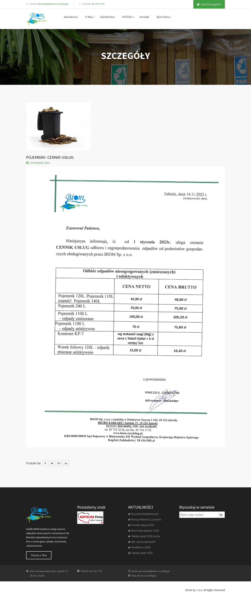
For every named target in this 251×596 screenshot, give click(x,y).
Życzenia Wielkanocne (143, 514)
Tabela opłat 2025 (140, 553)
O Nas (89, 17)
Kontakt (144, 17)
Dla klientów (107, 17)
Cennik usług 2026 (141, 525)
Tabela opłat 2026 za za (144, 536)
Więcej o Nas (39, 555)
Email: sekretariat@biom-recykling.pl (151, 571)
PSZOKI (127, 17)
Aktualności (71, 17)
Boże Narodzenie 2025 (143, 530)
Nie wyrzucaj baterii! (141, 541)
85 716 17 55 (98, 3)
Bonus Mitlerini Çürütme (144, 519)
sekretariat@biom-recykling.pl (52, 3)
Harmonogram (209, 4)
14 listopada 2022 (38, 163)
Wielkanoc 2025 (139, 547)
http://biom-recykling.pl (144, 575)
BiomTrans (163, 17)
